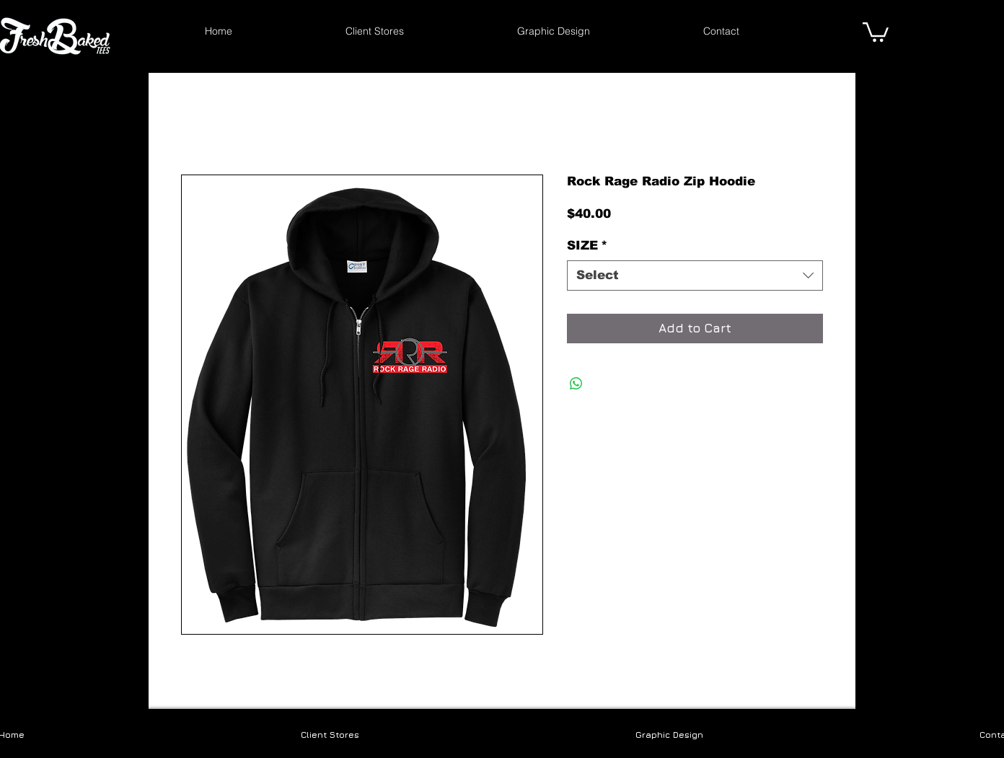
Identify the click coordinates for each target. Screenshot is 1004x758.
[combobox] (695, 275)
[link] (876, 31)
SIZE (587, 245)
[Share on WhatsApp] (576, 383)
